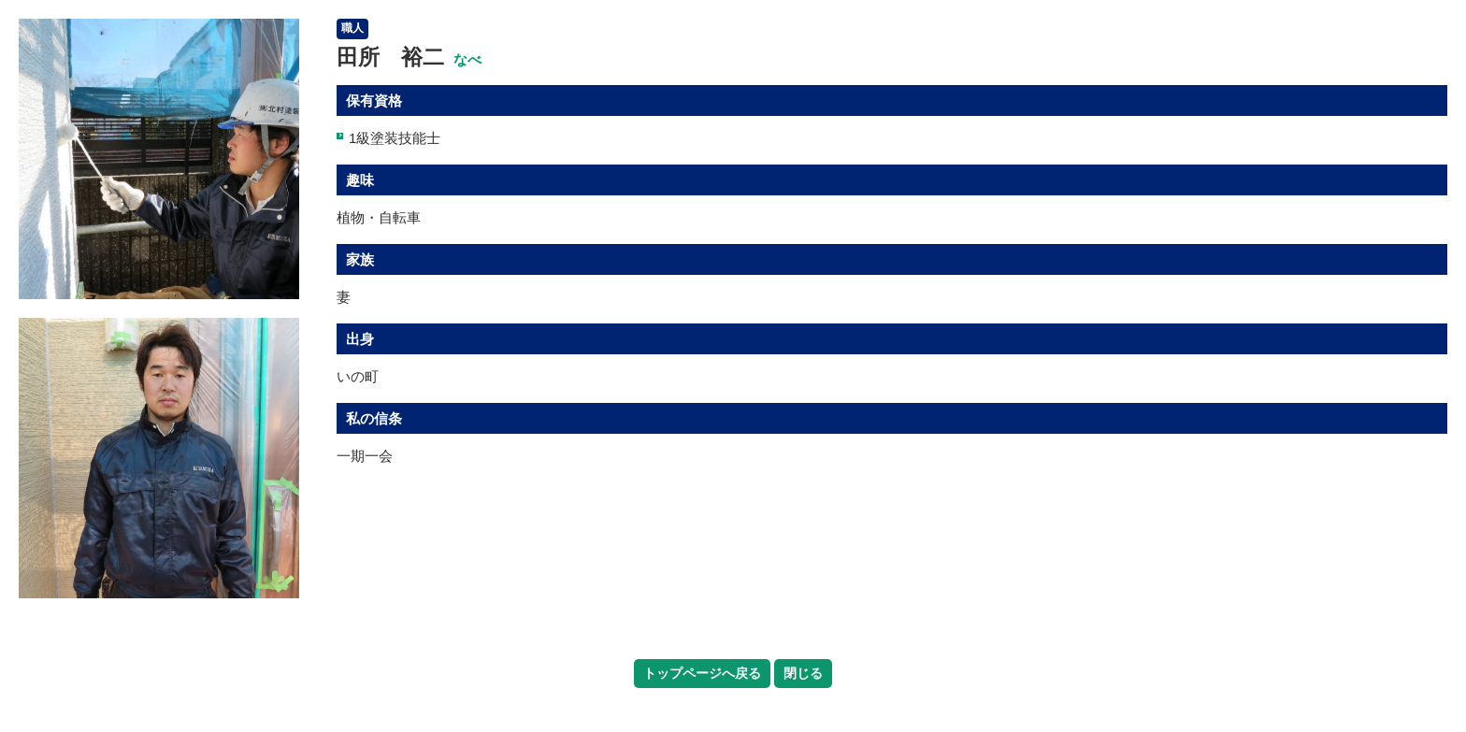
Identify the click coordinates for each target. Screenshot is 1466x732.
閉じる (803, 673)
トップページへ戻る (702, 673)
